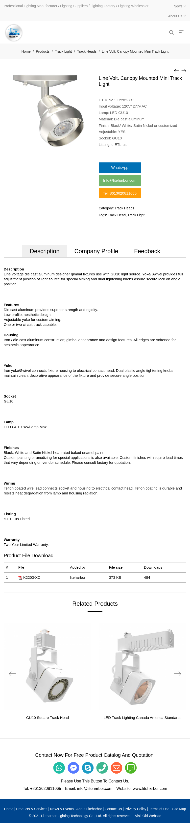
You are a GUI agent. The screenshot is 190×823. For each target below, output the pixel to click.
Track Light (63, 51)
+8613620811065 (45, 788)
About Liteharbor (89, 809)
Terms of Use (159, 809)
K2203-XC (31, 577)
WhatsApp (119, 167)
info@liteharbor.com (95, 788)
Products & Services (31, 809)
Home (26, 51)
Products (42, 51)
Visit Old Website (148, 816)
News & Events (62, 809)
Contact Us (113, 809)
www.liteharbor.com (150, 788)
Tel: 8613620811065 (120, 193)
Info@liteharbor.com (119, 180)
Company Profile (96, 251)
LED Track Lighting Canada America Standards (142, 717)
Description (44, 251)
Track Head (117, 215)
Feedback (147, 251)
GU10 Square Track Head (47, 717)
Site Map (179, 809)
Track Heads (86, 51)
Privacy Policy (135, 809)
